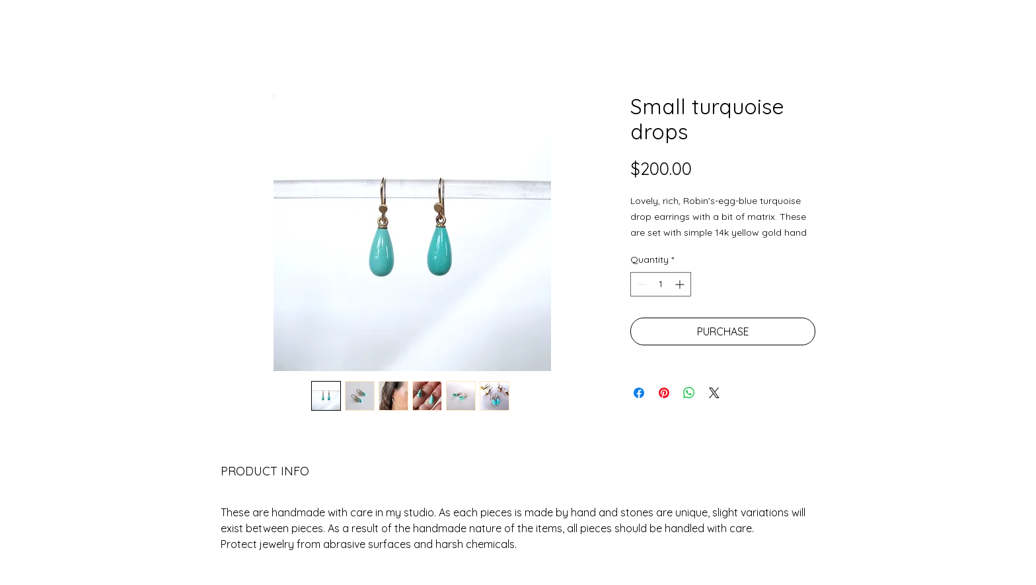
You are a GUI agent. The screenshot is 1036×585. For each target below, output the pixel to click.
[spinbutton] (661, 284)
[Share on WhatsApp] (689, 393)
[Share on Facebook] (639, 393)
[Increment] (681, 284)
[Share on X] (714, 393)
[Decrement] (640, 284)
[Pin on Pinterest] (664, 393)
